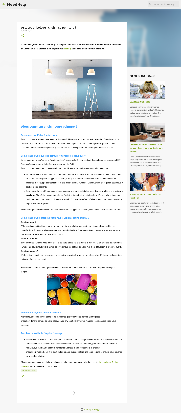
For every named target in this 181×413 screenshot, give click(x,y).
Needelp (67, 49)
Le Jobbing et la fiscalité (140, 102)
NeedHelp (16, 4)
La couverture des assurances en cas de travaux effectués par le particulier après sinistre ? (146, 148)
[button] (22, 36)
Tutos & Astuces (29, 370)
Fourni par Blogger (90, 409)
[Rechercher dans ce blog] (166, 4)
